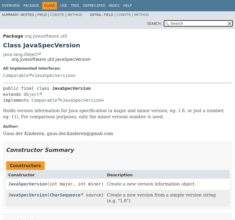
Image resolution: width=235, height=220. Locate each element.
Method (74, 15)
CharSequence (65, 195)
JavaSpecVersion (53, 75)
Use (63, 6)
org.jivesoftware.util (45, 36)
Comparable (16, 75)
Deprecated (94, 6)
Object (31, 94)
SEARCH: (154, 24)
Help (127, 6)
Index (114, 6)
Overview (11, 6)
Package (31, 6)
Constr (57, 15)
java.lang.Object (20, 54)
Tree (75, 6)
